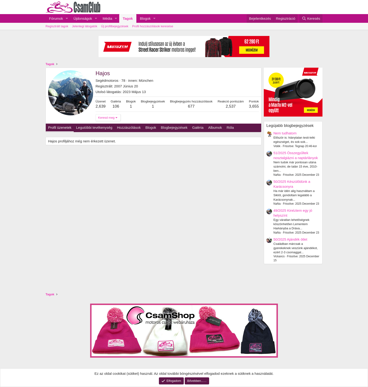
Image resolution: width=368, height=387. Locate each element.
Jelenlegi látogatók (84, 26)
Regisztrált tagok (57, 26)
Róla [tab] (230, 127)
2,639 (101, 106)
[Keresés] (310, 18)
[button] (66, 18)
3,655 (254, 106)
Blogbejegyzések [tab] (174, 127)
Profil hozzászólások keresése (152, 26)
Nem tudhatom (284, 133)
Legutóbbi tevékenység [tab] (94, 127)
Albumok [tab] (215, 127)
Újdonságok (82, 18)
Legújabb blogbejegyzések (290, 125)
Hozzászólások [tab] (129, 127)
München (146, 80)
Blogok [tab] (150, 127)
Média (107, 18)
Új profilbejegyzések (114, 26)
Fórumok (56, 18)
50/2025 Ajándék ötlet (290, 239)
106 (115, 106)
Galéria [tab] (197, 127)
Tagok (128, 18)
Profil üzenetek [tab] (59, 127)
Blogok (145, 18)
